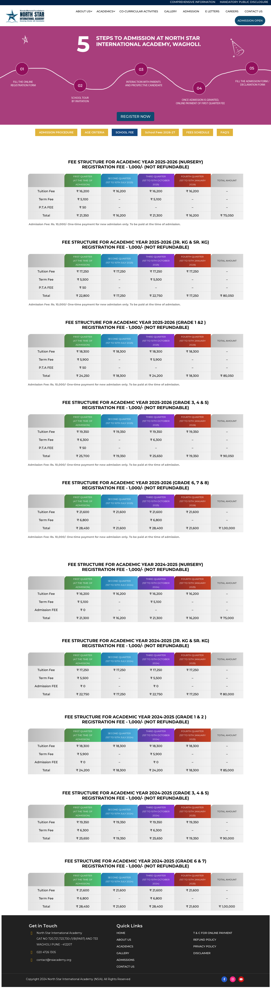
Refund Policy (204, 939)
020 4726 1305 (42, 952)
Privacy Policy (204, 946)
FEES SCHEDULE (197, 132)
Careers (232, 11)
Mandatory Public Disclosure (244, 2)
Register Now (135, 116)
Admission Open (250, 20)
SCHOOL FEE (125, 132)
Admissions (125, 960)
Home (121, 933)
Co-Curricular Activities (138, 11)
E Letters (212, 11)
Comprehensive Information (192, 2)
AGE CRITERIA (94, 132)
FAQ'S (225, 132)
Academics (105, 11)
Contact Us (254, 11)
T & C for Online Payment (212, 933)
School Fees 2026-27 (160, 132)
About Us (83, 11)
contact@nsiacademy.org (50, 960)
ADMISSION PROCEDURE (56, 132)
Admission (191, 11)
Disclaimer (201, 953)
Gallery (170, 11)
